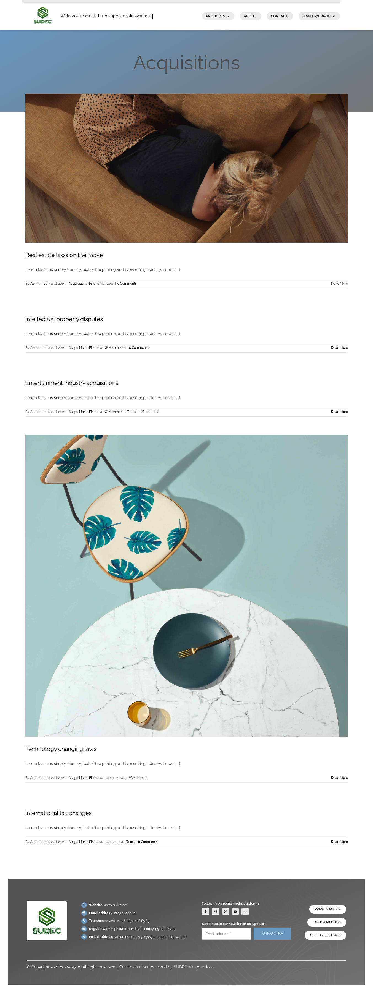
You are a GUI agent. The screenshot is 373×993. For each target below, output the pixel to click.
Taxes (109, 283)
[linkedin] (245, 914)
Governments (115, 348)
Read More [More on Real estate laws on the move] (339, 283)
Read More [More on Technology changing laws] (339, 778)
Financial (96, 283)
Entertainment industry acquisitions (71, 382)
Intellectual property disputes (64, 319)
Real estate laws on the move (64, 254)
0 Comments (127, 283)
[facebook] (205, 914)
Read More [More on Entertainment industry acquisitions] (339, 412)
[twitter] (225, 914)
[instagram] (215, 914)
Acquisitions (78, 283)
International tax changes (58, 812)
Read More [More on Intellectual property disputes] (339, 348)
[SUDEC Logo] (42, 4)
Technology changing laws (60, 748)
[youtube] (235, 914)
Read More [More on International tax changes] (339, 842)
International (114, 778)
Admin (35, 283)
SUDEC (180, 969)
